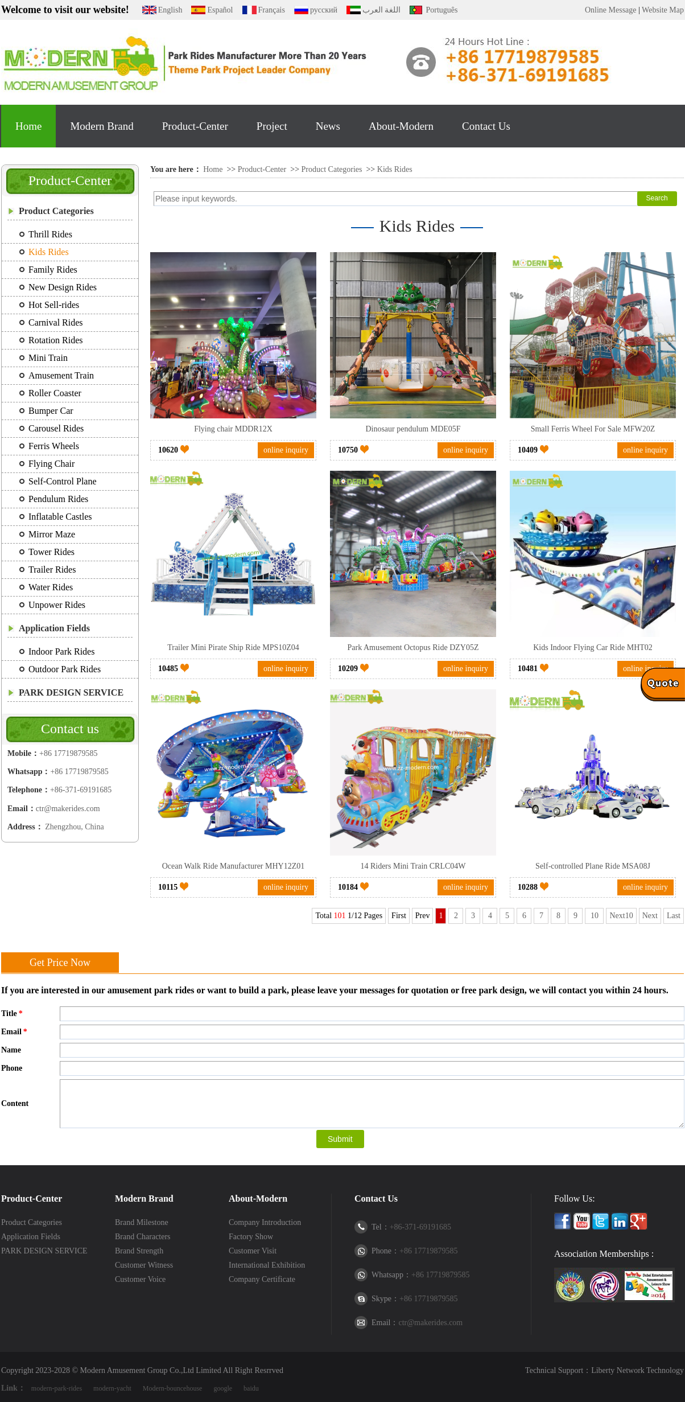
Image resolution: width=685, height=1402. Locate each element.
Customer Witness (144, 1265)
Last (673, 915)
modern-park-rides (56, 1388)
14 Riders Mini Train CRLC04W (412, 866)
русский (323, 10)
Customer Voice (140, 1279)
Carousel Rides (56, 428)
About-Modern (401, 126)
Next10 (621, 915)
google (222, 1388)
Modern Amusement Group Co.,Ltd (137, 1370)
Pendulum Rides (58, 499)
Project (272, 126)
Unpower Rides (56, 605)
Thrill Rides (50, 234)
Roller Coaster (54, 393)
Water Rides (50, 587)
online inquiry (285, 450)
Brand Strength (139, 1251)
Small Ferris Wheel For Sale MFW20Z (593, 429)
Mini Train (48, 358)
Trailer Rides (52, 569)
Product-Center (195, 126)
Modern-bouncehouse (173, 1388)
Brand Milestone (141, 1222)
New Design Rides (62, 287)
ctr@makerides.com (68, 808)
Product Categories (56, 211)
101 (340, 915)
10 (594, 915)
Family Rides (52, 269)
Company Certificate (262, 1279)
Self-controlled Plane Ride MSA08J (592, 866)
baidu (251, 1388)
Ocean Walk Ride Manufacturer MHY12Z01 (233, 866)
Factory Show (251, 1236)
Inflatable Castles (60, 516)
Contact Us (486, 126)
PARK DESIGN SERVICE (71, 692)
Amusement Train (61, 375)
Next (650, 915)
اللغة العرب (381, 10)
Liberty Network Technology (637, 1370)
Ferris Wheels (53, 446)
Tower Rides (51, 552)
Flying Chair (51, 463)
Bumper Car (50, 411)
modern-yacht (112, 1388)
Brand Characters (143, 1236)
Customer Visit (253, 1251)
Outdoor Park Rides (64, 669)
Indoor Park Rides (61, 651)
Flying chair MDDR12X (233, 429)
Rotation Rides (55, 340)
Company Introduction (265, 1222)
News (328, 126)
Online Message (611, 10)
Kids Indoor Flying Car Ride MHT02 (593, 647)
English (170, 10)
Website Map (663, 10)
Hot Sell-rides (53, 305)
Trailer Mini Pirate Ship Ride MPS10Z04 (233, 647)
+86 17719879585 (68, 753)
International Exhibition (267, 1265)
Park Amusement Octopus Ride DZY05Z (413, 647)
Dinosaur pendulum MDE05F (412, 429)
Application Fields (54, 628)
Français (271, 10)
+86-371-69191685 (81, 790)
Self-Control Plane (62, 481)
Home (28, 126)
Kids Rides (48, 252)
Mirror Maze (51, 534)
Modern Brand (101, 126)
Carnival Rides (55, 322)
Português (441, 10)
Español (220, 10)
